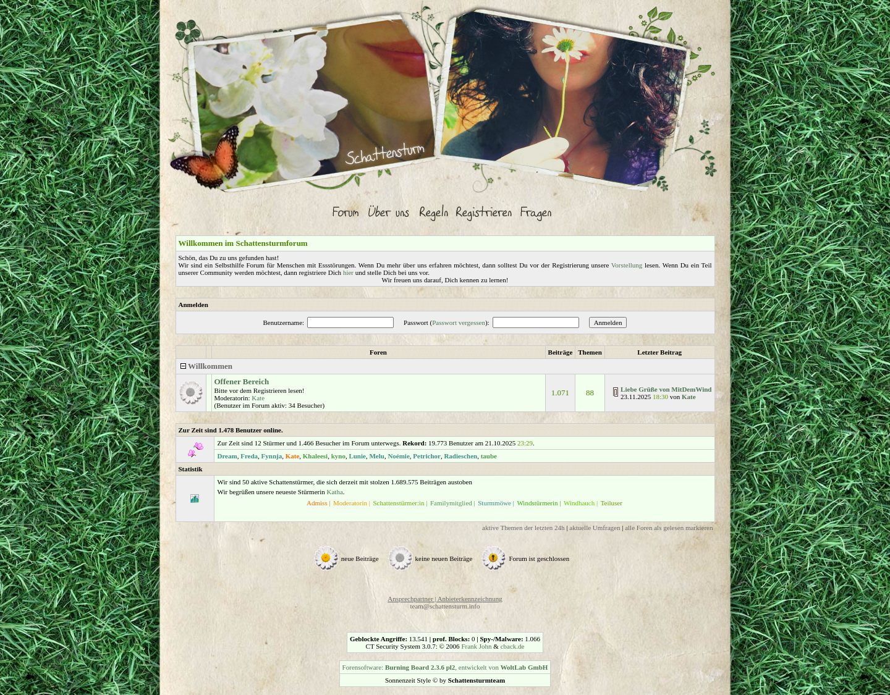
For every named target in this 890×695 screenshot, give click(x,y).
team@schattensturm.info (445, 606)
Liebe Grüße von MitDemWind (666, 389)
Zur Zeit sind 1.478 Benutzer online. (231, 430)
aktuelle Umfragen (594, 527)
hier (348, 272)
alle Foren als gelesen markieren (669, 527)
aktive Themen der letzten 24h (523, 527)
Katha (335, 491)
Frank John (476, 646)
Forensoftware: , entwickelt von (445, 667)
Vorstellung (627, 265)
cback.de (513, 646)
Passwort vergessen (458, 322)
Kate (258, 398)
